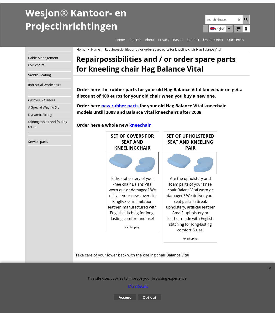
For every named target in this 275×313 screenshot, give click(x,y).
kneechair (140, 125)
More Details (138, 286)
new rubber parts (120, 106)
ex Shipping (132, 227)
